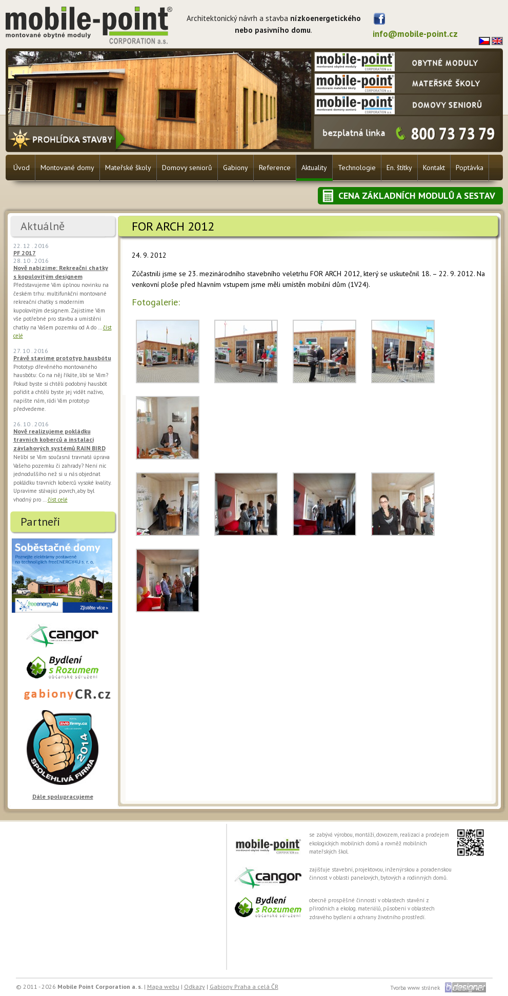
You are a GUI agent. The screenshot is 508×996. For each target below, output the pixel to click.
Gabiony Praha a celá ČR (244, 986)
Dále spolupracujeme (62, 796)
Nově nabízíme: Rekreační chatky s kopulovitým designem (60, 272)
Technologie (357, 167)
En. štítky (399, 167)
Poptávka (469, 167)
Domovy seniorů (187, 167)
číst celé (58, 499)
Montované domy (67, 167)
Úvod (21, 167)
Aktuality (314, 167)
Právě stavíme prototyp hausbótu (62, 358)
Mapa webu (163, 986)
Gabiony (235, 167)
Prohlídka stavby (68, 139)
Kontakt (434, 167)
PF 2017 (24, 253)
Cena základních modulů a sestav (416, 195)
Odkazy (194, 986)
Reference (275, 167)
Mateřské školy (128, 167)
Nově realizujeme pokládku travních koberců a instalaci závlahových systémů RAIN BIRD (59, 439)
